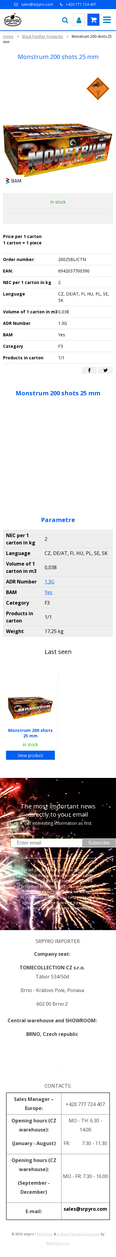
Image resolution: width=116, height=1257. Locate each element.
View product (30, 755)
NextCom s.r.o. (58, 1243)
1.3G (49, 581)
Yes (48, 592)
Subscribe (99, 842)
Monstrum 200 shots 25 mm (30, 733)
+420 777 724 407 (81, 4)
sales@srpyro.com (37, 4)
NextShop (45, 1234)
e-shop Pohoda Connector (78, 1234)
